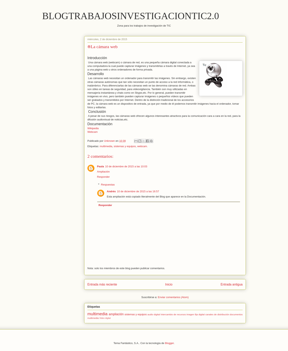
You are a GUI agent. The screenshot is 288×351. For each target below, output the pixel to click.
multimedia (106, 146)
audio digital (153, 314)
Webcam (92, 131)
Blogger (169, 343)
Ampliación (103, 171)
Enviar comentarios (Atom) (173, 297)
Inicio (168, 284)
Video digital (105, 318)
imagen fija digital (196, 314)
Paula (100, 166)
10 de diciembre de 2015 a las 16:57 (138, 191)
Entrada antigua (232, 284)
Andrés (111, 191)
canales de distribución (217, 314)
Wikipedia (93, 128)
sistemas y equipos (125, 146)
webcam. (142, 146)
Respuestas (108, 184)
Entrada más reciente (102, 284)
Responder (103, 176)
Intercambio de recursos (173, 314)
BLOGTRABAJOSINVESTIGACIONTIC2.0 (130, 16)
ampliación (116, 314)
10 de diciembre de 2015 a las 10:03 (126, 166)
